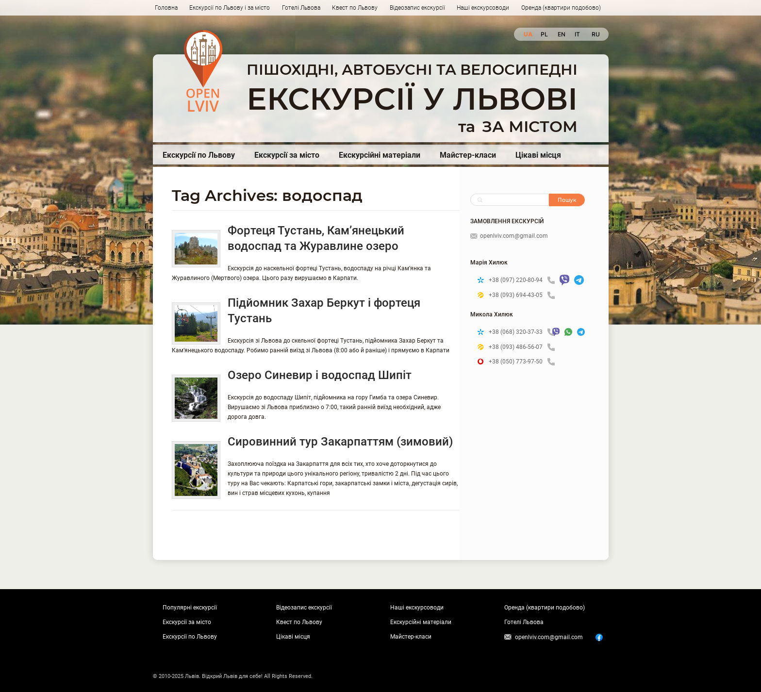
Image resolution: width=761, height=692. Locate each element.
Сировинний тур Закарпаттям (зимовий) (340, 441)
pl (544, 34)
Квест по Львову (355, 7)
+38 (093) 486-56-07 (522, 347)
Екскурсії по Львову (199, 155)
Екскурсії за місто (286, 155)
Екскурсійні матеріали (379, 155)
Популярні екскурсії (190, 607)
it (577, 34)
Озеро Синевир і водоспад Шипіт (320, 375)
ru (595, 34)
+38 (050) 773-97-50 (522, 361)
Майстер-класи (468, 155)
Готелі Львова (301, 7)
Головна (166, 7)
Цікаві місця (538, 155)
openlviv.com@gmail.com (509, 235)
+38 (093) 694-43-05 (522, 295)
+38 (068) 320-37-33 (518, 332)
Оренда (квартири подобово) (561, 7)
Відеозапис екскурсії (417, 7)
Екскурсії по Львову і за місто (229, 7)
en (561, 34)
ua (527, 34)
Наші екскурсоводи (483, 7)
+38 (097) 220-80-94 (522, 280)
